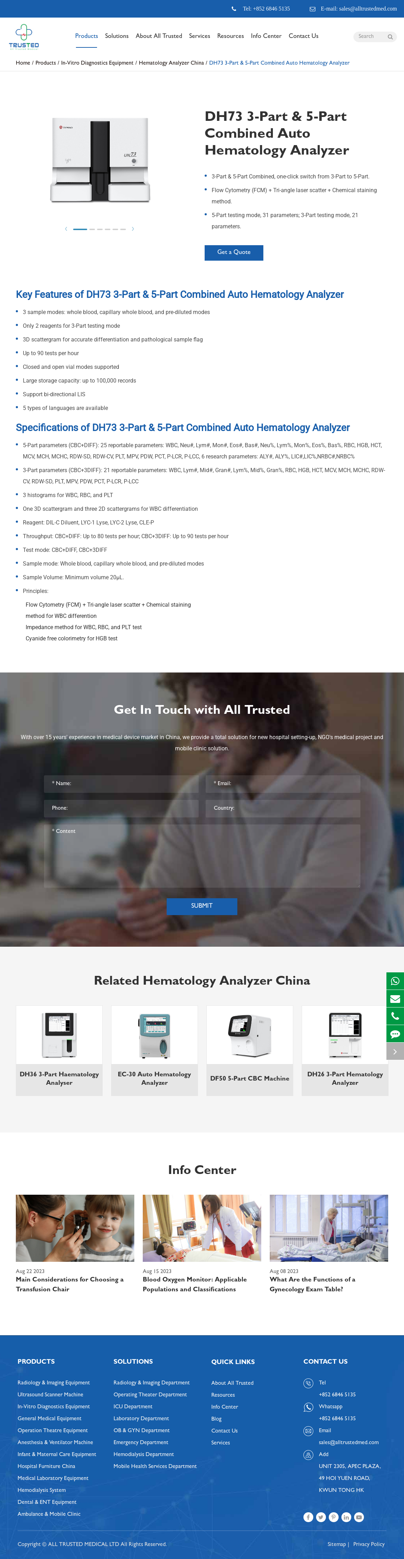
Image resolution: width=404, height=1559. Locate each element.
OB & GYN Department (142, 1431)
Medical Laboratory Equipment (53, 1479)
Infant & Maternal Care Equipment (57, 1455)
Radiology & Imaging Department (152, 1383)
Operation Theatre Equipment (53, 1431)
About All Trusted (159, 41)
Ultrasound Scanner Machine (50, 1395)
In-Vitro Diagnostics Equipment (97, 63)
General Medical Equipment (50, 1419)
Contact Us (304, 41)
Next (133, 229)
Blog (216, 1419)
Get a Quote (234, 253)
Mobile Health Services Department (155, 1467)
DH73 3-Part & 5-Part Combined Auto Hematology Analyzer (279, 63)
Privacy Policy (369, 1545)
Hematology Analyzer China (171, 63)
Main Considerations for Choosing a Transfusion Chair (70, 1285)
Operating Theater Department (150, 1395)
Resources (230, 41)
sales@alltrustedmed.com (349, 1443)
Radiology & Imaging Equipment (54, 1383)
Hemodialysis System (42, 1491)
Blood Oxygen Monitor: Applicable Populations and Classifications (195, 1285)
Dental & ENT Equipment (47, 1503)
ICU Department (133, 1407)
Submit (202, 907)
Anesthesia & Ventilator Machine (55, 1443)
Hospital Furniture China (46, 1467)
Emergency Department (141, 1443)
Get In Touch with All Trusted (202, 711)
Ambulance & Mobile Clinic (49, 1515)
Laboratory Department (141, 1419)
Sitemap (337, 1545)
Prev (66, 229)
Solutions (117, 41)
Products (86, 41)
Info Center (266, 41)
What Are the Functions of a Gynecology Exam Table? (312, 1285)
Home (23, 63)
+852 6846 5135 (337, 1419)
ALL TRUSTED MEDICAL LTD (83, 1545)
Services (199, 41)
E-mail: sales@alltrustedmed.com (353, 8)
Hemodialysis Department (144, 1455)
